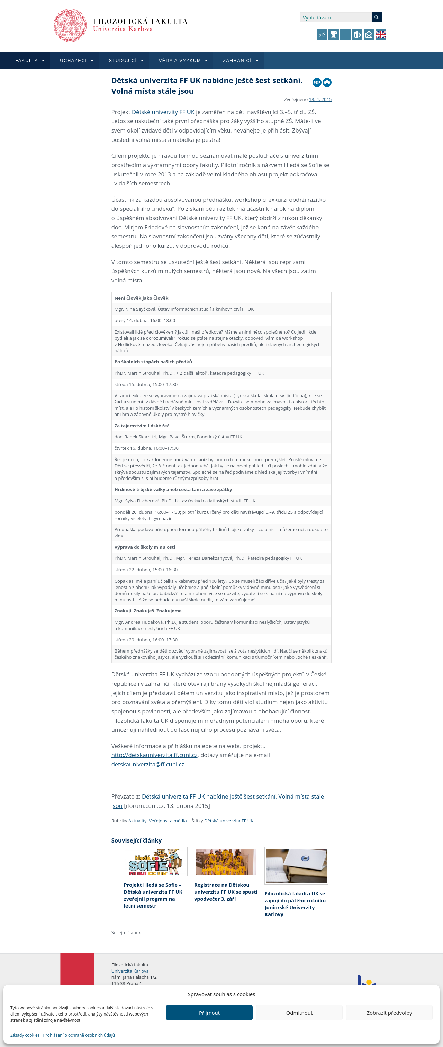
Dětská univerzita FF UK (228, 821)
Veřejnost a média (168, 821)
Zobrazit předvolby (389, 1012)
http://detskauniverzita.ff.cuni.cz (154, 755)
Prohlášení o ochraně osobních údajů (79, 1035)
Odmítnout (299, 1012)
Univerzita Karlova (130, 971)
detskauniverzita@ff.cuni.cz (147, 764)
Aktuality (137, 821)
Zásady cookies (24, 1035)
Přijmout (209, 1012)
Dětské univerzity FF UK (163, 112)
